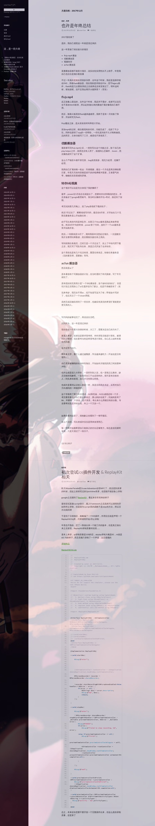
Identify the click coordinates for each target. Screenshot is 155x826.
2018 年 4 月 (8, 263)
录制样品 (65, 543)
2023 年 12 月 (8, 198)
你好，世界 (65, 21)
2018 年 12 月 (8, 248)
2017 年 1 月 (8, 300)
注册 (5, 30)
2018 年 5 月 (8, 260)
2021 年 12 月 (8, 211)
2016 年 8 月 (8, 309)
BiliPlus (6, 89)
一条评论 (93, 30)
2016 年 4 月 (8, 321)
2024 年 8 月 (8, 195)
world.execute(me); (12, 158)
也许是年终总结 (76, 25)
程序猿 (63, 468)
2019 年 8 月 (8, 235)
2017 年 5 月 (8, 291)
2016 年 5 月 (8, 318)
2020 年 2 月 (8, 223)
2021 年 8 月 (8, 214)
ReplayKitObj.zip (69, 550)
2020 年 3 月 (8, 220)
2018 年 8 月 (8, 254)
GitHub (6, 94)
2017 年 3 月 (8, 294)
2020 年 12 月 (8, 217)
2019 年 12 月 (8, 226)
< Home (6, 17)
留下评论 (93, 482)
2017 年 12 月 (8, 275)
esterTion (82, 30)
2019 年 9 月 (8, 232)
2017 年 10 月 (8, 278)
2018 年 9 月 (8, 251)
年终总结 (66, 452)
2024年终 (7, 116)
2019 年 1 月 (8, 244)
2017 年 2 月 (8, 297)
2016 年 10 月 (8, 303)
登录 (5, 33)
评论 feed (7, 39)
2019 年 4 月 (8, 238)
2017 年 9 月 (8, 281)
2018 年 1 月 (8, 272)
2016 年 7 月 (8, 312)
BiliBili (6, 101)
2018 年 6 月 (8, 257)
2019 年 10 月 (8, 229)
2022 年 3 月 (8, 208)
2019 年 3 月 (8, 241)
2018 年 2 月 (8, 269)
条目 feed (7, 36)
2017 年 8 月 (8, 285)
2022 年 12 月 (8, 204)
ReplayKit (82, 497)
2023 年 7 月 (8, 201)
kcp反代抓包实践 (9, 127)
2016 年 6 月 (8, 315)
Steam (6, 103)
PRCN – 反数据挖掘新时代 (13, 121)
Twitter (6, 96)
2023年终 (7, 132)
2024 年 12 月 (8, 192)
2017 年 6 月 (8, 288)
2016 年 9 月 (8, 306)
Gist (11, 94)
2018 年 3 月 (8, 266)
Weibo (6, 98)
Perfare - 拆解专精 (10, 71)
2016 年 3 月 (8, 325)
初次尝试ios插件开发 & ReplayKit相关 (91, 474)
